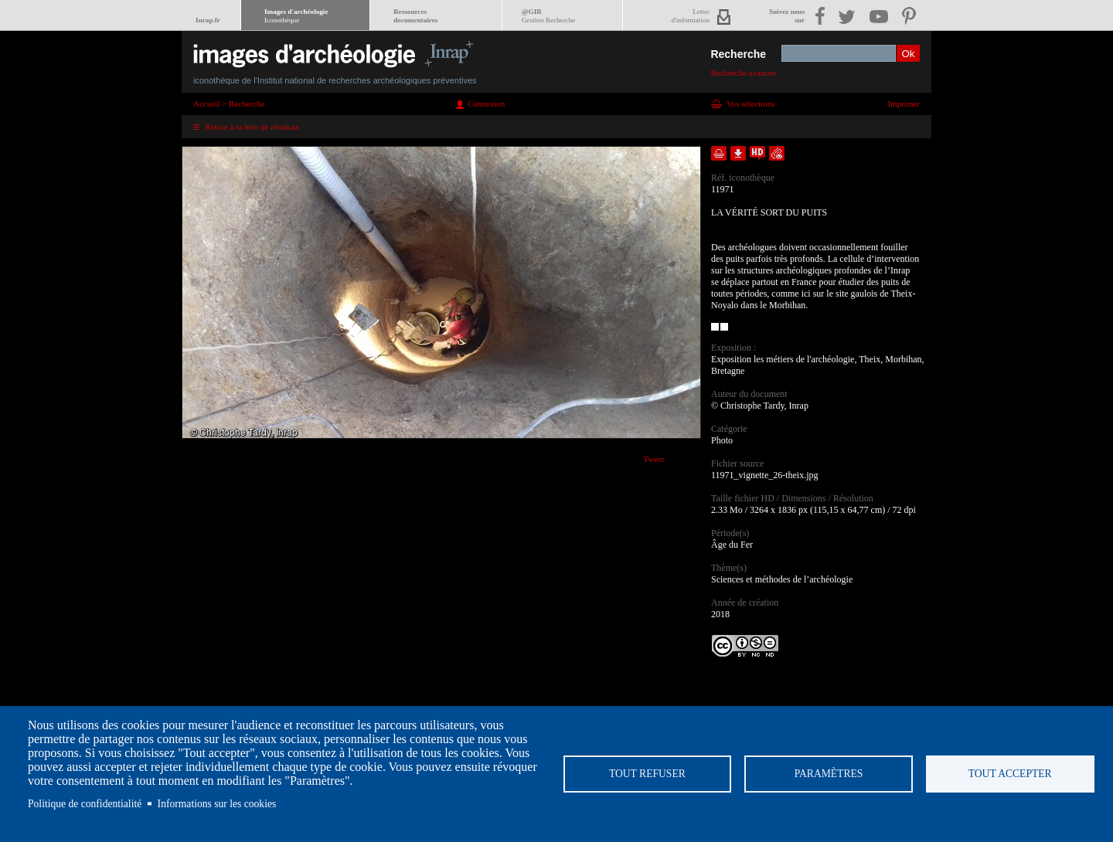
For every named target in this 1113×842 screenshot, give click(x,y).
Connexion (486, 103)
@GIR (548, 16)
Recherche (738, 54)
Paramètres (829, 773)
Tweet (653, 458)
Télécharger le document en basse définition (738, 153)
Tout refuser (647, 773)
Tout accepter (1010, 773)
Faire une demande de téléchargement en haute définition (757, 153)
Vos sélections (750, 103)
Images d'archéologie (296, 16)
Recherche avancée (743, 72)
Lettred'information (691, 16)
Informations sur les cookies (217, 804)
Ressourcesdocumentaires (415, 16)
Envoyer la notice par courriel (777, 153)
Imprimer (903, 103)
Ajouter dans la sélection (719, 153)
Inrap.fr (208, 20)
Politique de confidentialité (84, 804)
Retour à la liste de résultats (252, 126)
